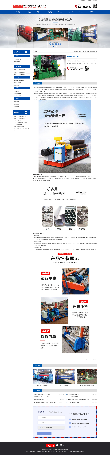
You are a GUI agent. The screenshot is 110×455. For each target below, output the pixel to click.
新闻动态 (49, 12)
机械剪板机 (16, 91)
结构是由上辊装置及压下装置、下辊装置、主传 (45, 402)
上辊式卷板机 (93, 360)
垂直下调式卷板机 (64, 385)
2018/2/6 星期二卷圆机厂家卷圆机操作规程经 (78, 399)
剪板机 (17, 87)
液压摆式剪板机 (17, 96)
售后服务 (81, 12)
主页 (80, 51)
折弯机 (17, 77)
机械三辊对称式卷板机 (42, 385)
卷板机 (17, 56)
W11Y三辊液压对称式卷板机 (87, 385)
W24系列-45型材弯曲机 (19, 74)
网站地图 (66, 449)
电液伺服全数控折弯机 (19, 80)
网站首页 (18, 12)
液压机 (17, 98)
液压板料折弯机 (17, 82)
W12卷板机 (16, 64)
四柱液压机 (16, 104)
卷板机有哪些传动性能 (72, 396)
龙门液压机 (16, 101)
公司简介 (28, 12)
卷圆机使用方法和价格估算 (73, 402)
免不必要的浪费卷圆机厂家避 (41, 399)
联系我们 (95, 0)
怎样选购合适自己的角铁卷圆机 (41, 396)
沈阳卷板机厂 (17, 61)
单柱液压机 (16, 106)
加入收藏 (89, 0)
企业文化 (71, 12)
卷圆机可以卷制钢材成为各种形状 (42, 394)
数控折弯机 (16, 85)
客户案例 (60, 12)
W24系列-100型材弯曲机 (19, 69)
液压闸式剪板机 (17, 93)
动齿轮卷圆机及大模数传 (73, 394)
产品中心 (39, 12)
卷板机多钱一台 (17, 59)
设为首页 (83, 0)
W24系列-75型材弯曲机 (19, 72)
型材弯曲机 (18, 66)
